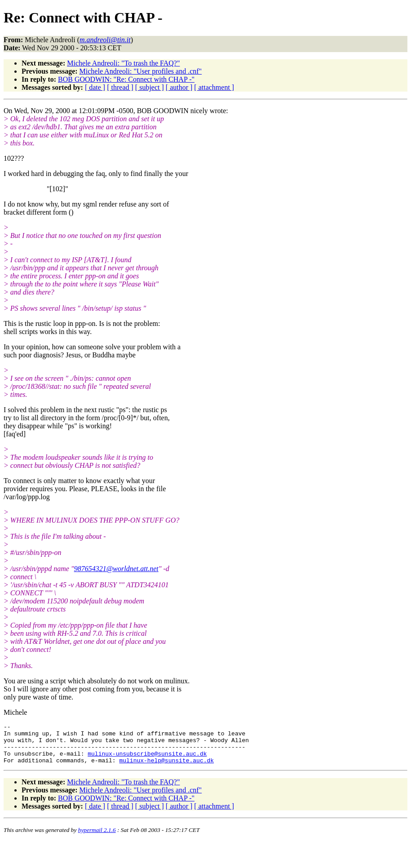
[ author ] (179, 87)
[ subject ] (149, 87)
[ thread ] (120, 87)
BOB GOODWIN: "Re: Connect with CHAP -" (126, 79)
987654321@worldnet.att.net (116, 568)
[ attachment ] (214, 87)
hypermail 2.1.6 (97, 838)
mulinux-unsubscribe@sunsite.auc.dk (147, 760)
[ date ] (95, 87)
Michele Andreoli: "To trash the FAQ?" (123, 63)
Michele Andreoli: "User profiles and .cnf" (141, 71)
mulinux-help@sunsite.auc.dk (166, 768)
